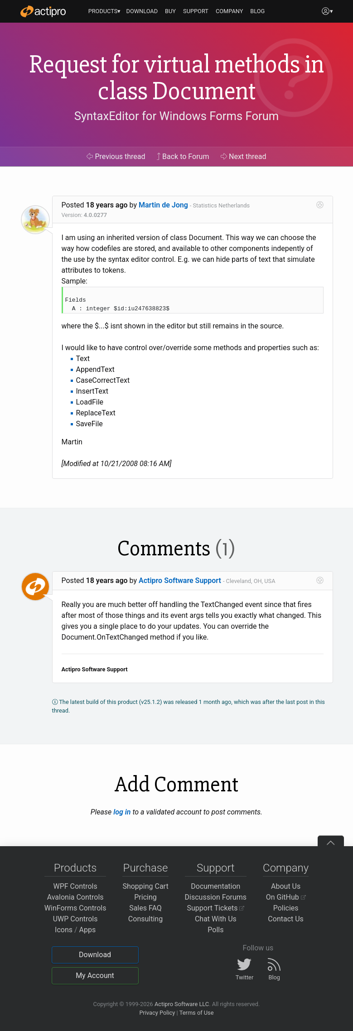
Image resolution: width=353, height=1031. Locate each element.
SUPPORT (195, 11)
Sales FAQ (145, 908)
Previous (116, 156)
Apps (87, 929)
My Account (95, 975)
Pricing (145, 897)
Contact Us (286, 919)
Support (216, 868)
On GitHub (286, 897)
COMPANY (229, 11)
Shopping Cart (145, 886)
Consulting (145, 919)
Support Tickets (216, 908)
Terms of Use (196, 1012)
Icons (64, 929)
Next (243, 156)
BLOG (257, 11)
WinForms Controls (75, 908)
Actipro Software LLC (182, 1004)
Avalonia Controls (75, 897)
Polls (215, 929)
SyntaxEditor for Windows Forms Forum (176, 116)
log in (122, 812)
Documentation (215, 886)
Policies (286, 908)
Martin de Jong (163, 205)
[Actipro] (43, 11)
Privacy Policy (157, 1012)
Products (75, 868)
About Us (285, 886)
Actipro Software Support (180, 580)
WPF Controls (75, 886)
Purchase (145, 868)
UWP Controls (75, 919)
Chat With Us (216, 919)
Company (286, 868)
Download (95, 954)
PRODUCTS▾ (104, 11)
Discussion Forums (216, 897)
